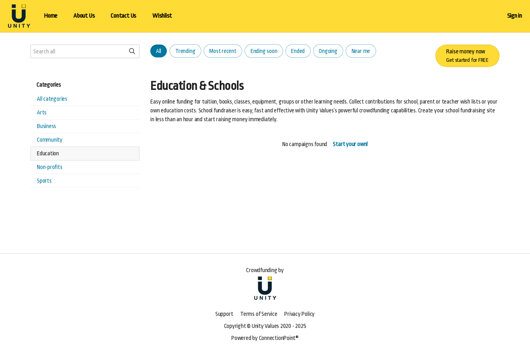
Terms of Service (258, 314)
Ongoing (328, 51)
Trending (185, 51)
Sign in (514, 15)
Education (48, 153)
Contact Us (123, 15)
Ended (298, 51)
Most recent (223, 51)
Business (46, 126)
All (158, 51)
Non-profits (50, 167)
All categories (52, 99)
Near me (361, 51)
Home (50, 15)
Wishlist (162, 15)
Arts (42, 112)
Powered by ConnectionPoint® (265, 338)
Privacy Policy (299, 314)
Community (50, 139)
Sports (44, 180)
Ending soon (264, 51)
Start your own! (350, 144)
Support (224, 314)
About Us (84, 15)
